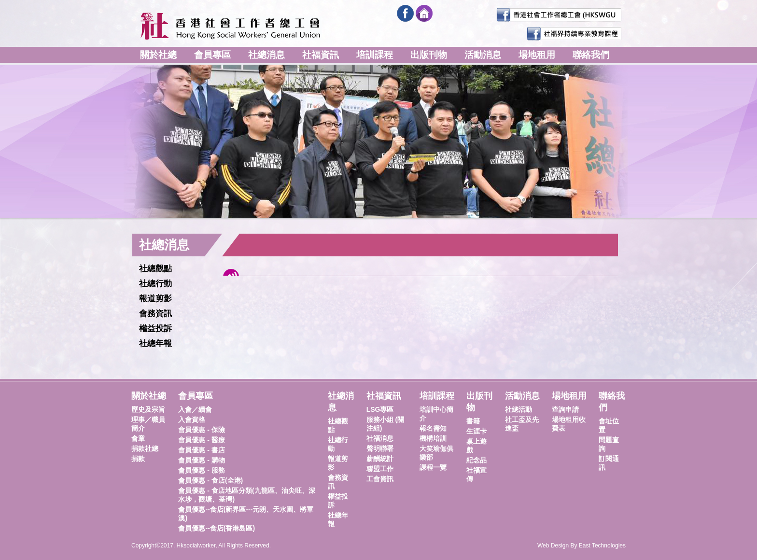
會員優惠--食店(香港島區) (216, 528)
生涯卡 (476, 431)
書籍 (473, 421)
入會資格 (191, 419)
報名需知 (433, 428)
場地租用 (537, 55)
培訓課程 (374, 55)
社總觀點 (155, 268)
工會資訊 (379, 479)
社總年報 (155, 343)
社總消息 (266, 55)
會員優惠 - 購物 (201, 460)
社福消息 (379, 438)
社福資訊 (320, 55)
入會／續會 (195, 409)
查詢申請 (565, 409)
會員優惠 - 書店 (201, 450)
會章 (138, 438)
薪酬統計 (379, 458)
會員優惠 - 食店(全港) (210, 480)
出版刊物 (428, 55)
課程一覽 (433, 467)
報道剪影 (155, 298)
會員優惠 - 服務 (201, 470)
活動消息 (482, 55)
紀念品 (476, 460)
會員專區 (212, 55)
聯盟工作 (379, 469)
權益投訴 (155, 328)
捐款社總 (144, 448)
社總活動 (518, 409)
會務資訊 (155, 313)
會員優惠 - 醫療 (201, 440)
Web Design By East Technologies (581, 545)
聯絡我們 (591, 55)
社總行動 (155, 283)
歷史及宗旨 (148, 409)
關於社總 (158, 55)
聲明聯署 (379, 448)
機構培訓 (433, 438)
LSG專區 (380, 409)
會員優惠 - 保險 (201, 430)
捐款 (138, 458)
